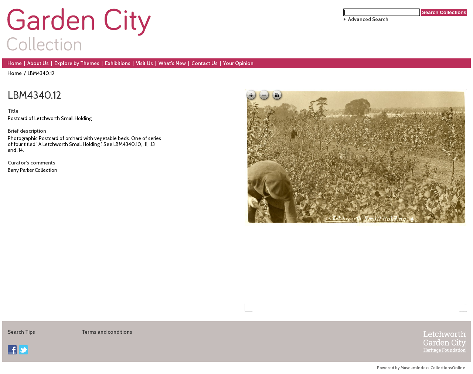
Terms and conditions (107, 332)
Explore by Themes (76, 63)
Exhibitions (117, 63)
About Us (38, 63)
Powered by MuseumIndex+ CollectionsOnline (421, 368)
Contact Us (204, 63)
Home (14, 63)
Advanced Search (368, 19)
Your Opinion (238, 63)
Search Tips (21, 332)
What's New (172, 63)
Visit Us (144, 63)
